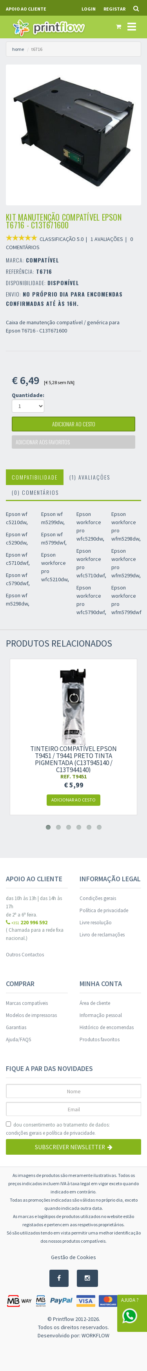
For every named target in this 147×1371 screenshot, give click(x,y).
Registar (114, 9)
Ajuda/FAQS (18, 1039)
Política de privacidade (104, 910)
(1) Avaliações (89, 477)
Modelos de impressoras (31, 1015)
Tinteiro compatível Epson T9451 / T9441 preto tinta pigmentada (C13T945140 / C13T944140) (73, 759)
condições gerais (24, 1133)
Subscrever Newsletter (74, 1147)
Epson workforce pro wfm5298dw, (126, 526)
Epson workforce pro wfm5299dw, (126, 563)
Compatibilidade (35, 477)
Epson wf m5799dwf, (54, 538)
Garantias (16, 1027)
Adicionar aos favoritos (43, 442)
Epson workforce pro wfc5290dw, (90, 526)
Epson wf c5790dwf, (18, 579)
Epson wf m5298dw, (17, 599)
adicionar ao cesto (73, 424)
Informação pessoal (101, 1015)
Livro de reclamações (102, 934)
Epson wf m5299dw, (53, 518)
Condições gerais (98, 898)
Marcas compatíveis (27, 1003)
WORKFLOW (95, 1335)
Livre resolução (96, 922)
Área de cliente (95, 1003)
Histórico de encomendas (107, 1027)
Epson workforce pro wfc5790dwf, (91, 600)
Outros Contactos (25, 954)
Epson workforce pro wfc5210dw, (55, 567)
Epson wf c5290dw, (17, 538)
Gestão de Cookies (73, 1257)
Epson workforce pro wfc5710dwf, (91, 563)
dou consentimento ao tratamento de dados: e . (58, 1129)
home (18, 49)
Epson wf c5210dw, (17, 518)
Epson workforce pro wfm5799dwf (126, 600)
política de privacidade (70, 1133)
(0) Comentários (35, 492)
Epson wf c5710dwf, (18, 558)
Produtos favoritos (100, 1039)
